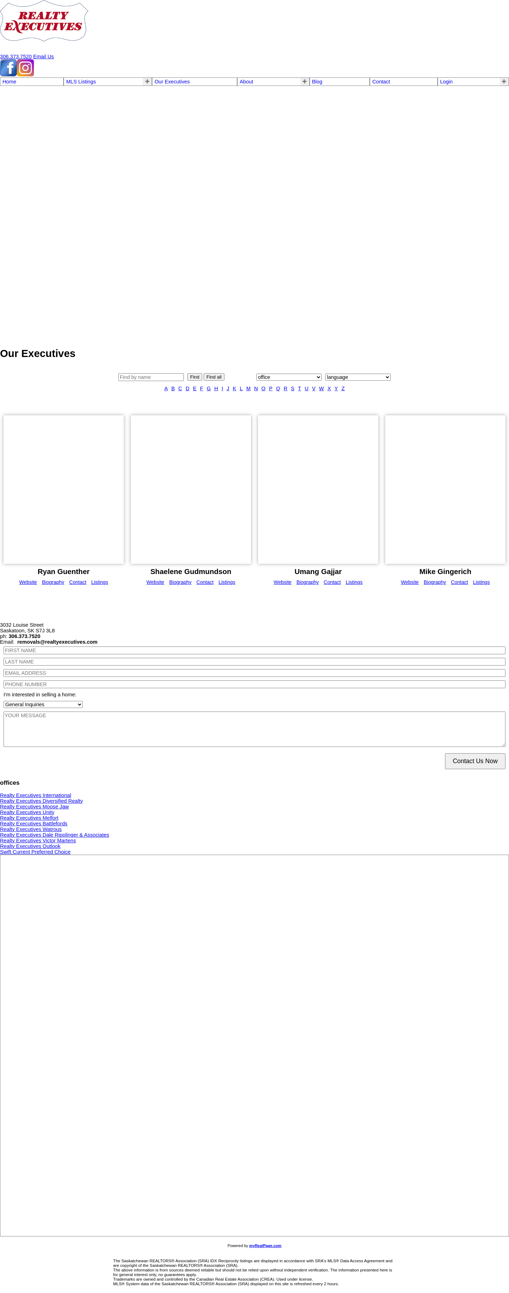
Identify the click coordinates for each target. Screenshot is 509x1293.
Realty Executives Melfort (29, 818)
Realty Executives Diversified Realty (41, 801)
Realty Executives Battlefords (34, 823)
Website (28, 582)
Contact (381, 81)
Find (194, 377)
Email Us (43, 56)
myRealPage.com (265, 1246)
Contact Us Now (475, 761)
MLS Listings (81, 81)
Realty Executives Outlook (30, 846)
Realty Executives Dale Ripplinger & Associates (54, 835)
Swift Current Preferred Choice (35, 852)
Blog (317, 81)
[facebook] (8, 74)
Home (9, 81)
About (246, 81)
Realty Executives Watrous (31, 829)
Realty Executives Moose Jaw (34, 806)
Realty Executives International (35, 795)
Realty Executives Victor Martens (38, 840)
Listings (99, 582)
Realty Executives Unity (27, 812)
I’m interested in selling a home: (40, 694)
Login (446, 81)
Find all (214, 377)
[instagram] (25, 74)
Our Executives (171, 81)
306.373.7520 (16, 56)
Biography (53, 582)
